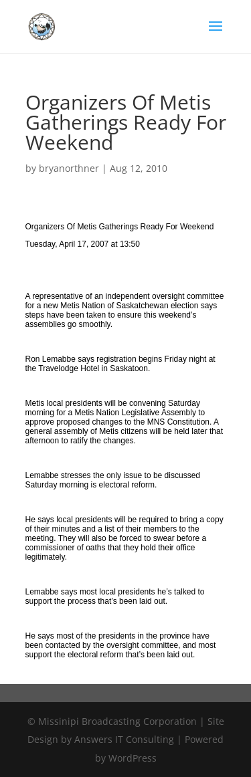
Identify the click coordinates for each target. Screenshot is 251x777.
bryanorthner (69, 168)
